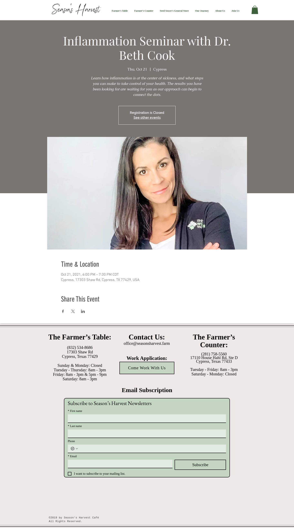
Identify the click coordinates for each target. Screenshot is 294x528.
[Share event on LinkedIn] (83, 311)
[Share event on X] (73, 311)
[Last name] (146, 433)
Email (72, 456)
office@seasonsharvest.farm (147, 343)
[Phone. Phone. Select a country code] (74, 448)
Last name (75, 426)
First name (75, 411)
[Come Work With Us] (146, 368)
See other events (147, 118)
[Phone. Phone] (151, 449)
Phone (71, 441)
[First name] (146, 418)
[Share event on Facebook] (63, 311)
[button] (119, 11)
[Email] (119, 464)
